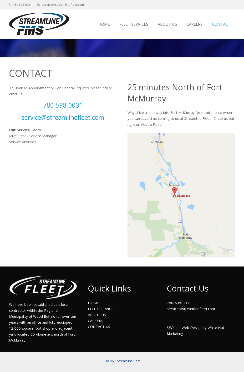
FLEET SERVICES (101, 308)
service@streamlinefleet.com (63, 4)
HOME (93, 302)
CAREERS (95, 320)
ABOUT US (97, 314)
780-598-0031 (63, 105)
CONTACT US (99, 326)
